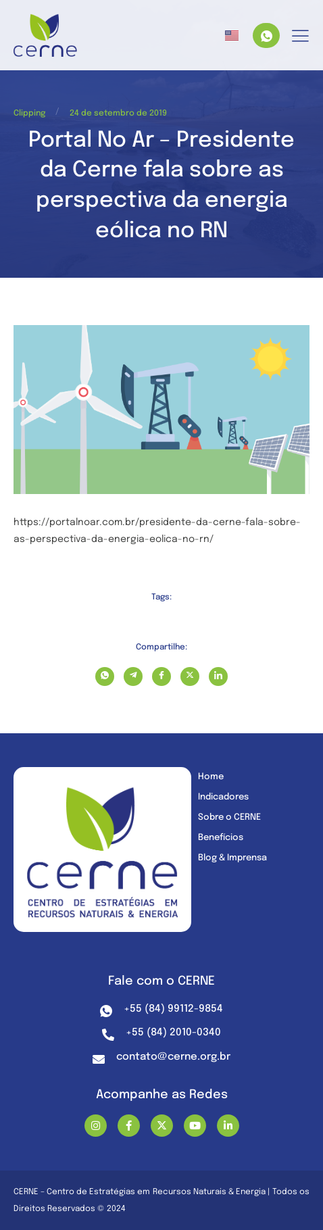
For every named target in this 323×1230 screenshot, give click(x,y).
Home (211, 776)
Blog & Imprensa (232, 858)
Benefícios (220, 837)
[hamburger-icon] (300, 37)
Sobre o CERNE (229, 817)
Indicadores (223, 797)
